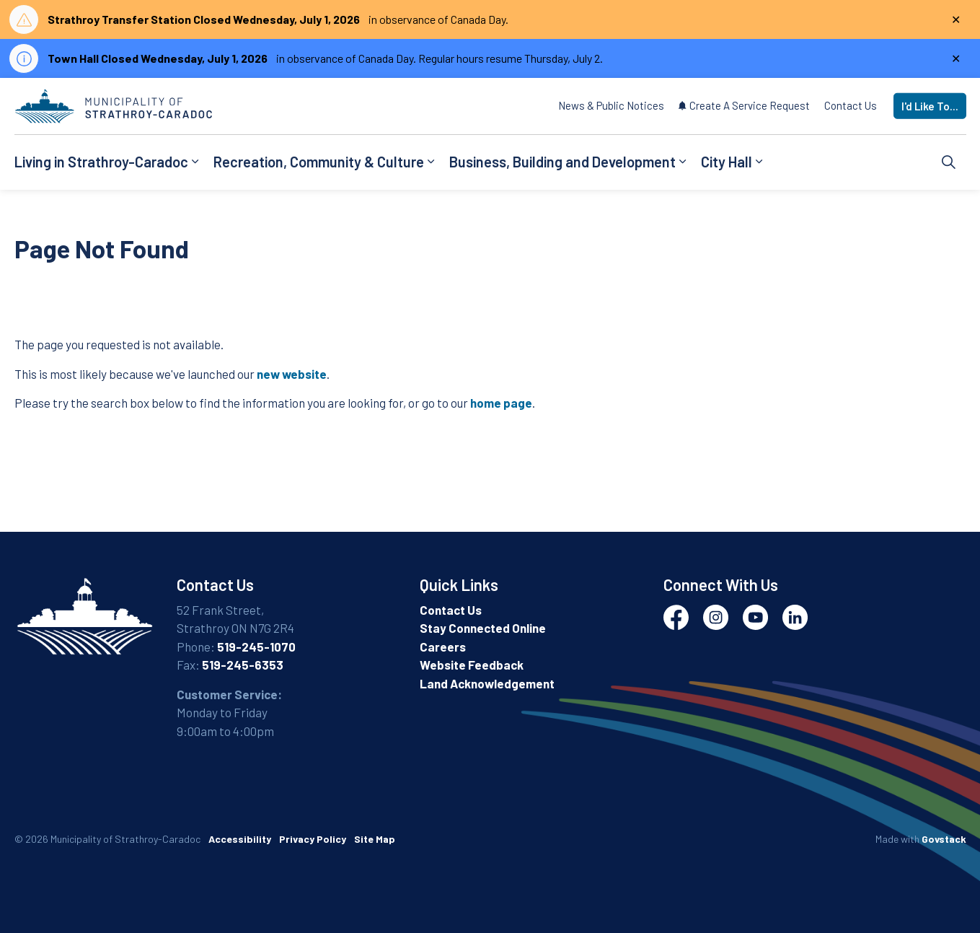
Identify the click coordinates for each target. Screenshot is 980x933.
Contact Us (850, 105)
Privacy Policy (312, 839)
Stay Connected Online (483, 628)
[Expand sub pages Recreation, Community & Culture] (431, 162)
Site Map (374, 839)
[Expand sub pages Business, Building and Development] (683, 162)
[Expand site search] (949, 162)
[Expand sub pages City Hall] (759, 162)
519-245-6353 (242, 664)
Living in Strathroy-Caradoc (101, 161)
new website (292, 374)
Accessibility (239, 839)
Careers (443, 646)
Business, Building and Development (562, 161)
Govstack (944, 839)
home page (501, 402)
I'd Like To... (930, 106)
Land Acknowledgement (487, 683)
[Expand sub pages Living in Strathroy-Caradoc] (195, 162)
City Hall (726, 161)
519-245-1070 (256, 646)
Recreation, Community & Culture (318, 161)
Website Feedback (472, 664)
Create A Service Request (744, 105)
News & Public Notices (611, 105)
